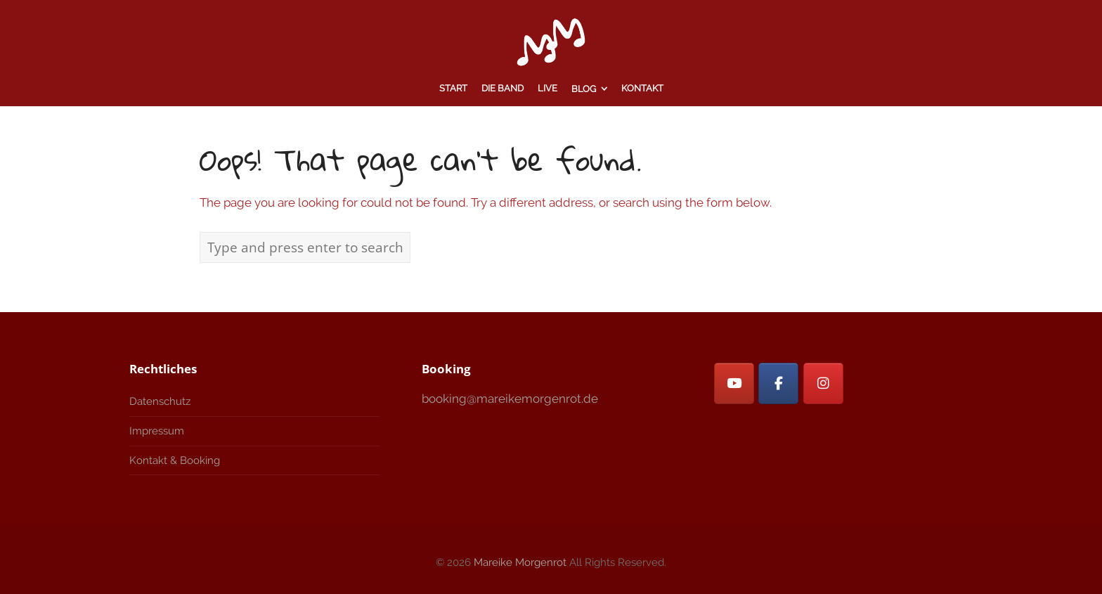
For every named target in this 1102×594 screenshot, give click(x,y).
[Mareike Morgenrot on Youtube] (734, 383)
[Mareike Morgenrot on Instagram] (823, 383)
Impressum (156, 431)
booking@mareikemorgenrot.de (510, 399)
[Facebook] (778, 383)
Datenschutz (159, 401)
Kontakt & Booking (174, 460)
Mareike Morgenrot (520, 562)
